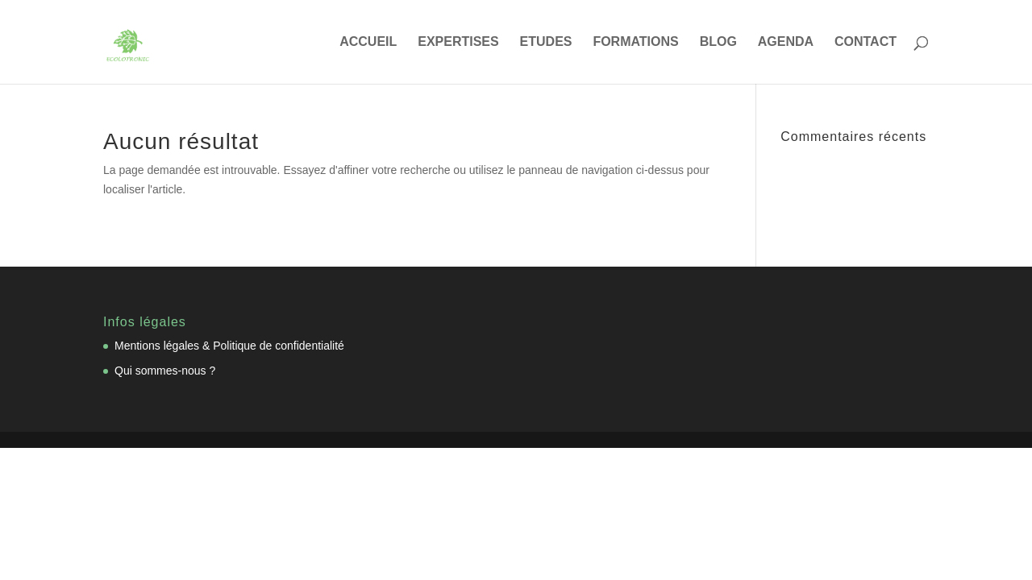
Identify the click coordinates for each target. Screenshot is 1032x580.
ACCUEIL (368, 42)
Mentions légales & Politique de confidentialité (229, 345)
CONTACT (865, 42)
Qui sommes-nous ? (164, 370)
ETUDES (546, 42)
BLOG (718, 42)
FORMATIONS (635, 42)
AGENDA (786, 42)
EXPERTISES (458, 42)
